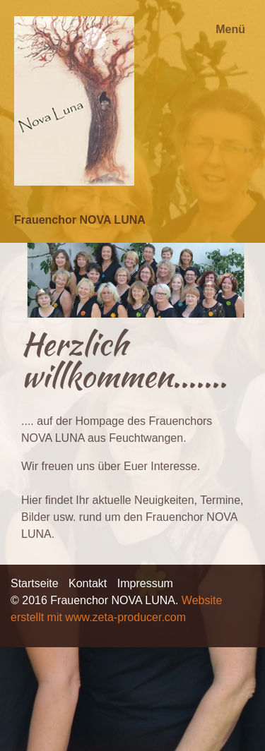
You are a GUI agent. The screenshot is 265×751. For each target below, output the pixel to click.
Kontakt (88, 583)
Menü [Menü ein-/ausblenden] (230, 29)
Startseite (35, 583)
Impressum (145, 583)
